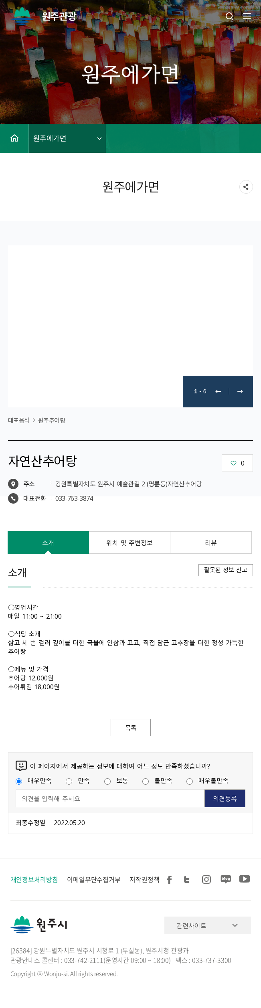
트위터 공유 (189, 880)
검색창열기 (230, 16)
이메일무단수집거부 (94, 880)
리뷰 (211, 542)
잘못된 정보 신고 (225, 569)
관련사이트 (191, 926)
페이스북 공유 (170, 880)
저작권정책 (144, 880)
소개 (48, 542)
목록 (131, 728)
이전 (218, 391)
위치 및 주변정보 (129, 542)
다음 (240, 391)
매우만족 (34, 780)
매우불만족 (207, 780)
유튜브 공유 (244, 880)
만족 (78, 780)
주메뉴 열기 (246, 16)
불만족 (157, 780)
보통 (116, 780)
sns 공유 (246, 187)
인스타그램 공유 (207, 880)
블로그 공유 (226, 880)
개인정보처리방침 (34, 880)
